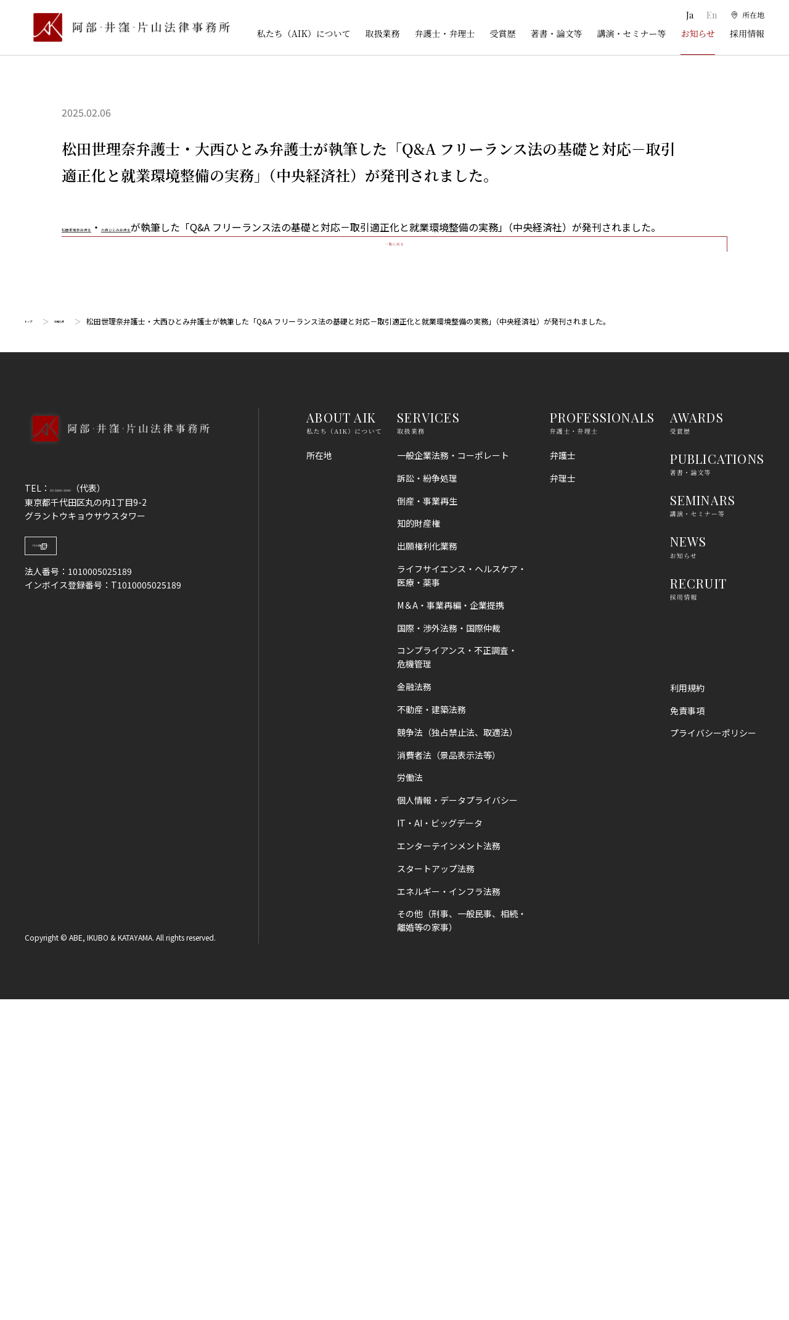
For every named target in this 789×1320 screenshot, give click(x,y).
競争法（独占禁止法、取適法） (457, 1053)
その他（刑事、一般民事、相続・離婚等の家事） (461, 1241)
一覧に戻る (394, 547)
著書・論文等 (556, 33)
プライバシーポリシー (713, 1053)
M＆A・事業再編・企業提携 (450, 926)
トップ (36, 642)
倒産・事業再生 (427, 821)
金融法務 (414, 1007)
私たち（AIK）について (304, 33)
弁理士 (563, 799)
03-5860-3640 (78, 808)
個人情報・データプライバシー (457, 1121)
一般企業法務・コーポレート (453, 776)
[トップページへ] (117, 765)
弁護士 (563, 776)
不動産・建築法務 (431, 1030)
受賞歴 (502, 33)
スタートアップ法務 (436, 1188)
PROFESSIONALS (602, 738)
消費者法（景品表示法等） (449, 1075)
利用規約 (687, 1008)
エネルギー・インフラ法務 (449, 1211)
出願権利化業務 (427, 866)
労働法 (410, 1098)
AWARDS (697, 738)
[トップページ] (127, 27)
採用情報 (747, 33)
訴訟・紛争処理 (427, 799)
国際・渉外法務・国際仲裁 (449, 948)
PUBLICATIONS (717, 779)
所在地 (319, 776)
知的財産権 (418, 844)
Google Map (87, 875)
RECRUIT (698, 903)
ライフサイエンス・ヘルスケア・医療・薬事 (461, 896)
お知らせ (698, 33)
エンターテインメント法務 (449, 1166)
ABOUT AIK (341, 738)
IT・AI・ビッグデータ (440, 1143)
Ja (685, 15)
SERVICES (428, 738)
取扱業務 (382, 33)
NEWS (688, 862)
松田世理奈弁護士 (101, 227)
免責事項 (687, 1031)
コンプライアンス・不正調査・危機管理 (457, 978)
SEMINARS (703, 820)
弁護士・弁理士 (444, 33)
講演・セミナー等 (631, 33)
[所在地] (746, 15)
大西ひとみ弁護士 (189, 227)
